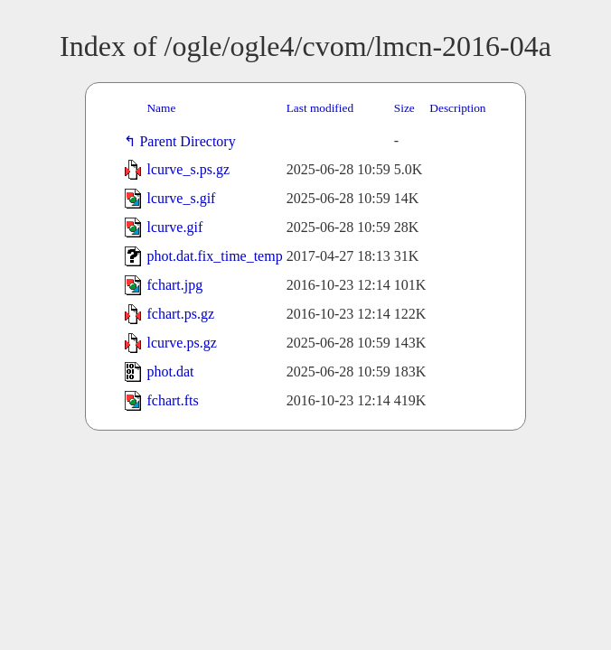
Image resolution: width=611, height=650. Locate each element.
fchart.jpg (174, 284)
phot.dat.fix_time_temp (214, 256)
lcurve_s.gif (180, 198)
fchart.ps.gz (180, 313)
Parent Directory (190, 141)
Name (160, 108)
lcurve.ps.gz (181, 342)
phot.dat (169, 371)
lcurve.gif (174, 227)
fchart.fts (172, 400)
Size (404, 108)
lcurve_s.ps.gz (188, 169)
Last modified (320, 108)
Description (457, 108)
